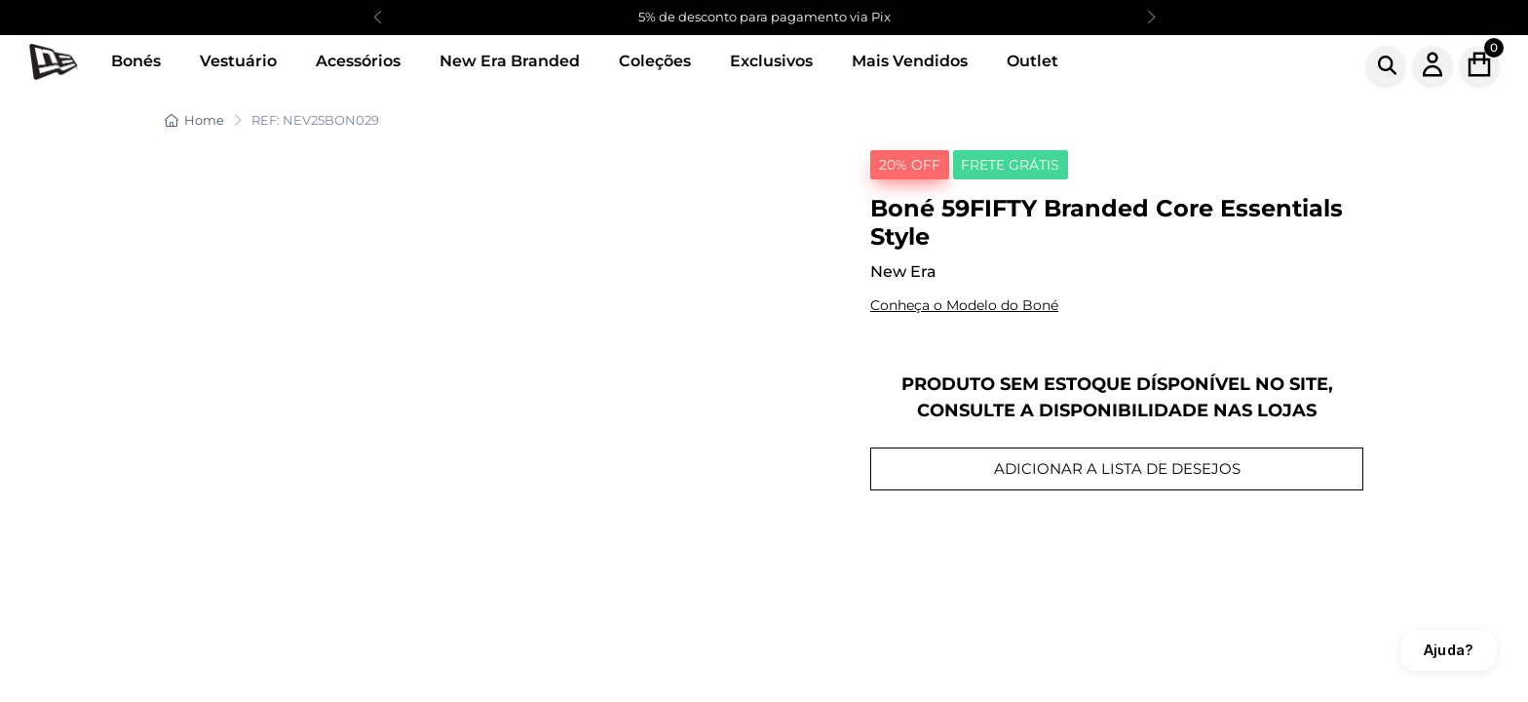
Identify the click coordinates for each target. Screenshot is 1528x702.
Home (194, 120)
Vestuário (238, 61)
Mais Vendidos (910, 61)
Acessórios (358, 61)
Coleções (655, 61)
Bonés (136, 61)
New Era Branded (509, 61)
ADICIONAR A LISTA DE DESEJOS (1117, 468)
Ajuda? (1448, 650)
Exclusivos (771, 61)
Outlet (1032, 61)
